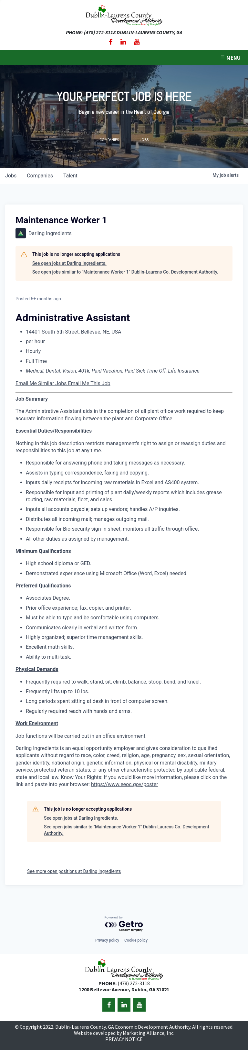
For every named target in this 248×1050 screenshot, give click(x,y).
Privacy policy (107, 940)
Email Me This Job (89, 383)
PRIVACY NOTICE (124, 1039)
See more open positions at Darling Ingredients (74, 871)
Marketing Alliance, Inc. (148, 1033)
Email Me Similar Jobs (42, 383)
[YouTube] (136, 42)
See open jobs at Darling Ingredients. (69, 263)
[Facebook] (110, 42)
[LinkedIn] (123, 42)
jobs (10, 176)
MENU (230, 57)
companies (40, 176)
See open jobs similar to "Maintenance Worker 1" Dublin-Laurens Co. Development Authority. (125, 272)
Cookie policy (136, 940)
